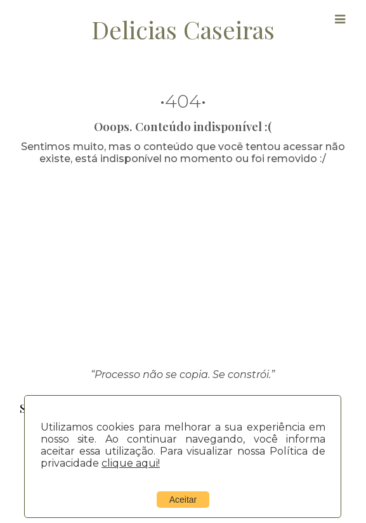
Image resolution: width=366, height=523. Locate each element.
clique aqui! (130, 463)
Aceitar (183, 500)
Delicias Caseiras (183, 29)
